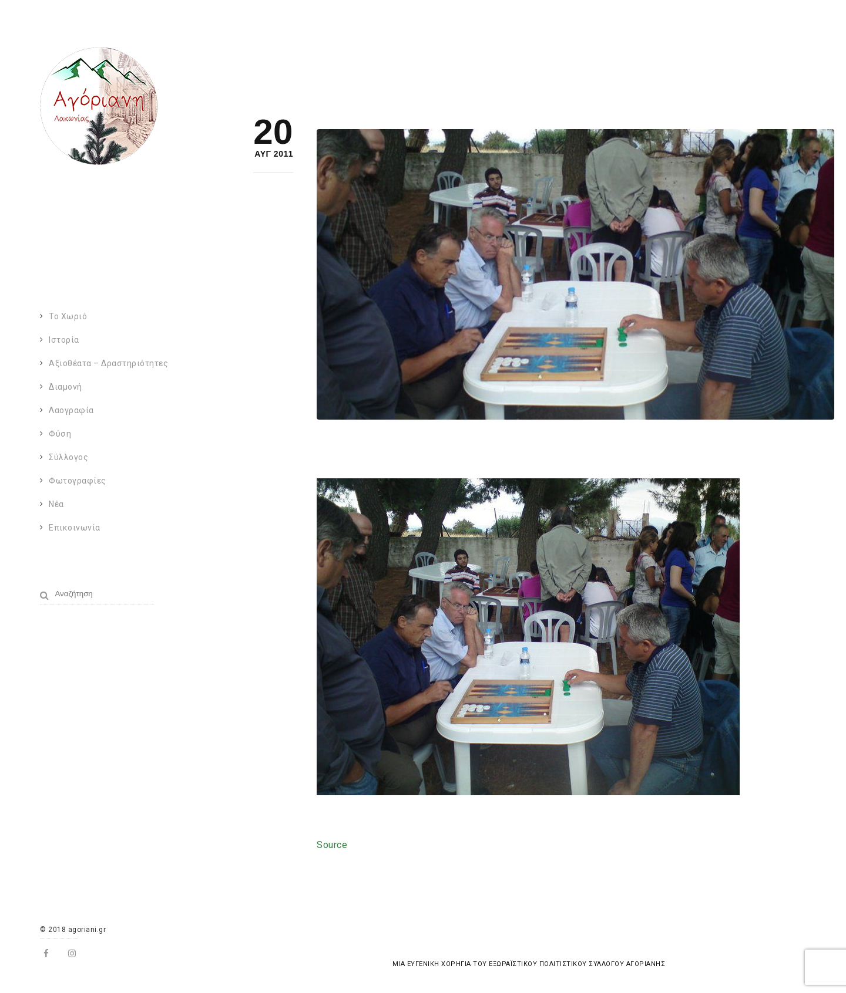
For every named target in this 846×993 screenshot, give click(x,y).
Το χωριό (68, 316)
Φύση (60, 433)
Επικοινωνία (74, 527)
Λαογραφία (71, 410)
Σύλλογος (68, 457)
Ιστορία (64, 339)
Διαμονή (65, 386)
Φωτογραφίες (77, 480)
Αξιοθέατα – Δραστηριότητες (108, 363)
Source (332, 844)
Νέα (56, 504)
